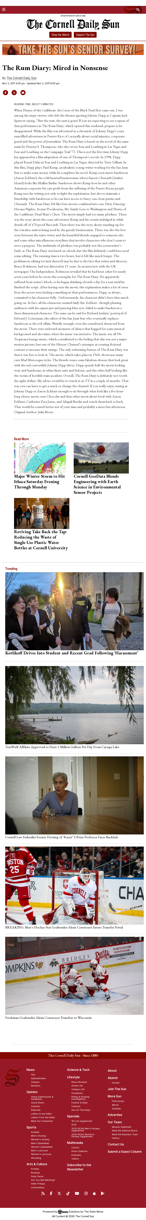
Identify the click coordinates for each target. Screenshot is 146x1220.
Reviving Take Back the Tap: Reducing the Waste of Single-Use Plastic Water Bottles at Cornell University (41, 540)
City (33, 1074)
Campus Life (78, 1089)
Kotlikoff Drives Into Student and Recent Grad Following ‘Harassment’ (71, 653)
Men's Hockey (38, 1135)
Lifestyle (73, 1077)
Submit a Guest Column (125, 1151)
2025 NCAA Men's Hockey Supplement (85, 1129)
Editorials (36, 1110)
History (115, 1138)
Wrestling (36, 1158)
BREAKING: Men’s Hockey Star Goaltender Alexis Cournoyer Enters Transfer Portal (64, 927)
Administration (38, 1078)
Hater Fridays (38, 1183)
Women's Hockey (40, 1139)
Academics (77, 1093)
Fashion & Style (79, 1102)
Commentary (37, 1187)
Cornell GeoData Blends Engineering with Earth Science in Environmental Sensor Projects (97, 484)
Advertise (115, 1115)
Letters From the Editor (43, 1117)
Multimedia (75, 1143)
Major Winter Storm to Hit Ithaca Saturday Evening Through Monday (39, 481)
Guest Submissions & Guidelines (42, 1097)
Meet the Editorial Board (124, 1130)
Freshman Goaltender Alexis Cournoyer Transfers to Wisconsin (48, 1017)
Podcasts (76, 1155)
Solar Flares (37, 1176)
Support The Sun (85, 34)
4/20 (73, 1124)
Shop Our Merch (60, 34)
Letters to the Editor (41, 1113)
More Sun (114, 1096)
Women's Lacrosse (41, 1154)
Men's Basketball (40, 1143)
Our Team (115, 1122)
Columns (35, 1106)
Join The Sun (117, 1089)
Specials (73, 1116)
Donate (115, 1082)
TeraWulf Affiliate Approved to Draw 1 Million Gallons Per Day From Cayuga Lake (62, 747)
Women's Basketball (41, 1147)
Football (35, 1132)
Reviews (35, 1172)
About (112, 1070)
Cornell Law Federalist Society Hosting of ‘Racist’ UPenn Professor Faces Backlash (61, 837)
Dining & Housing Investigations (80, 1097)
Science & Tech (78, 1070)
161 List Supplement (81, 1121)
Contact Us (116, 1144)
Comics (75, 1147)
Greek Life (77, 1085)
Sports (31, 1127)
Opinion (32, 1092)
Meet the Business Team (125, 1134)
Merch (115, 1105)
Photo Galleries (79, 1151)
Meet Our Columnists (42, 1121)
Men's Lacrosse (39, 1150)
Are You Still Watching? (43, 1180)
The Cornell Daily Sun (22, 78)
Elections (35, 1085)
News (31, 1070)
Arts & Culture (37, 1164)
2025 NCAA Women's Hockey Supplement (83, 1135)
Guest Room (37, 1102)
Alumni (113, 1078)
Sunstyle (116, 1108)
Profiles (35, 1169)
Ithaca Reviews (79, 1082)
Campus (35, 1082)
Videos (75, 1158)
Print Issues (118, 1101)
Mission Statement (121, 1127)
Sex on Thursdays (81, 1110)
